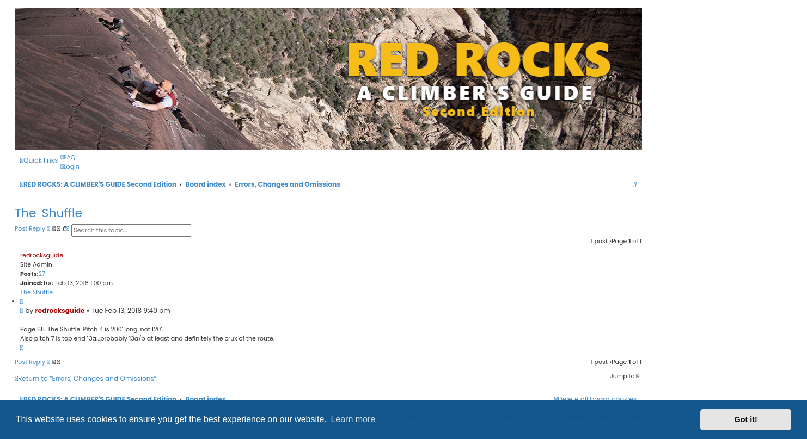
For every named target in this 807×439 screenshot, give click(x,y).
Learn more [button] (353, 419)
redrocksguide (41, 255)
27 (42, 273)
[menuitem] (67, 157)
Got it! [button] (746, 419)
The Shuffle (48, 213)
